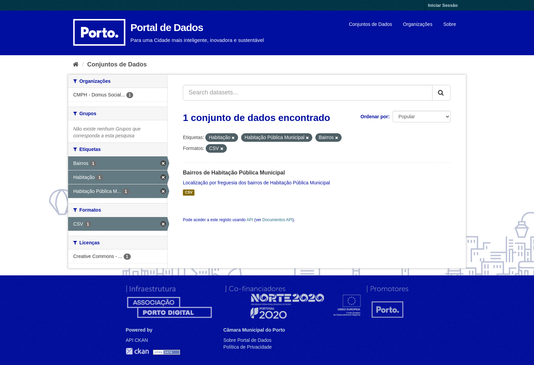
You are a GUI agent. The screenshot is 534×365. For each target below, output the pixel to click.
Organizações (417, 24)
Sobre (449, 24)
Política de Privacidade (247, 347)
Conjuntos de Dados (370, 24)
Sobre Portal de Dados (247, 340)
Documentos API (277, 219)
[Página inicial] (76, 64)
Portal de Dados (166, 27)
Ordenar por (374, 116)
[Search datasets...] (308, 93)
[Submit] (441, 93)
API (250, 219)
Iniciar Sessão (443, 5)
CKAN (137, 351)
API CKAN (137, 340)
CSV (188, 193)
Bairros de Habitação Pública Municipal (234, 173)
